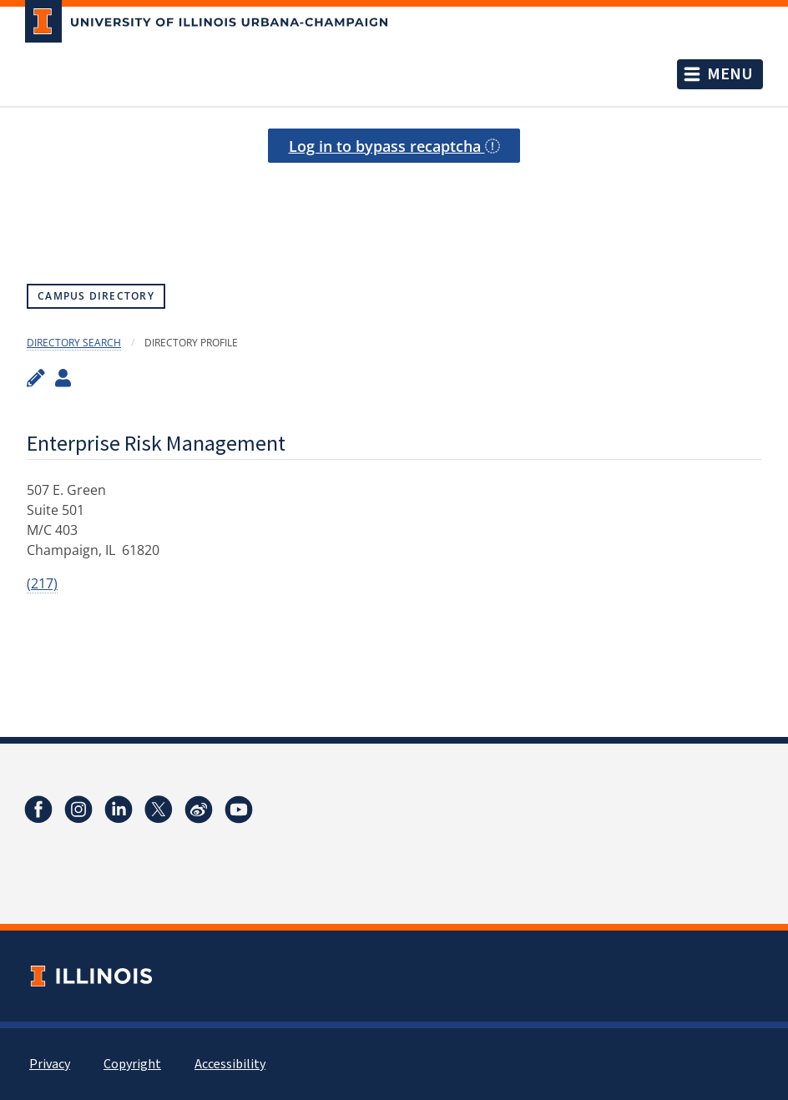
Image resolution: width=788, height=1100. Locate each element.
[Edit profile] (36, 378)
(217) (42, 583)
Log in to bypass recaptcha (394, 146)
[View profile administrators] (63, 378)
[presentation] (394, 204)
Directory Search (74, 343)
